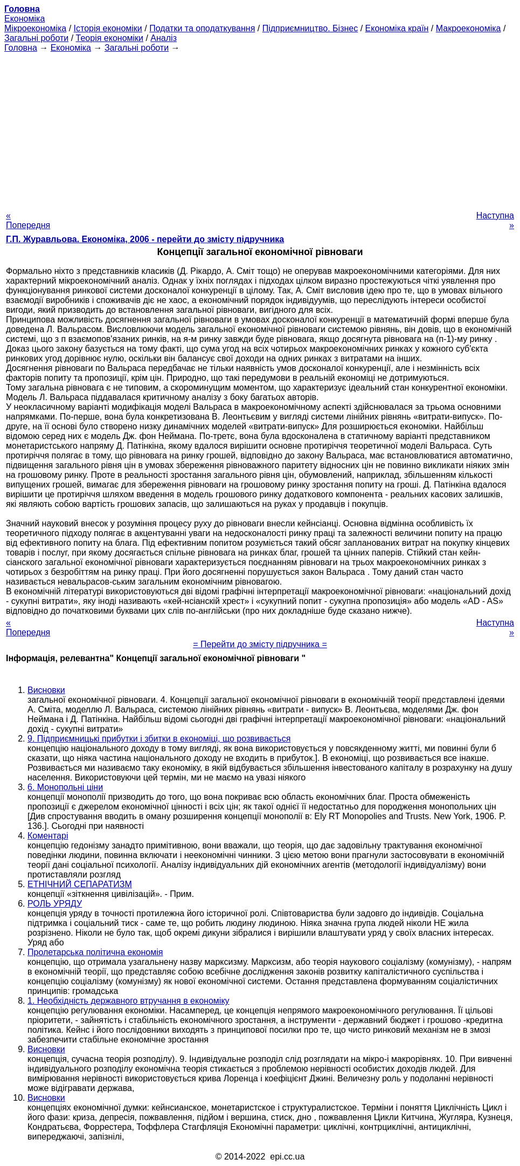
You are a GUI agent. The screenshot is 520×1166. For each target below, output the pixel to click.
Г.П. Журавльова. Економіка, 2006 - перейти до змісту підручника (145, 239)
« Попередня (28, 220)
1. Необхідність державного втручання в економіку (128, 1000)
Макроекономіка (468, 28)
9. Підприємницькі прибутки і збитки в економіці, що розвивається (158, 738)
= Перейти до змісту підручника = (260, 644)
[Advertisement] (260, 128)
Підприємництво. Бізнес (310, 28)
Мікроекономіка (35, 28)
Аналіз (163, 38)
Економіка (24, 18)
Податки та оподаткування (202, 28)
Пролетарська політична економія (95, 952)
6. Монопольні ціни (65, 787)
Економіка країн (397, 28)
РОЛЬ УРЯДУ (54, 903)
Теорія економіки (109, 38)
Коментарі (47, 835)
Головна (20, 47)
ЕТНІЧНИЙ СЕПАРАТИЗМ (79, 884)
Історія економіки (108, 28)
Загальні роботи (36, 38)
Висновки (46, 690)
